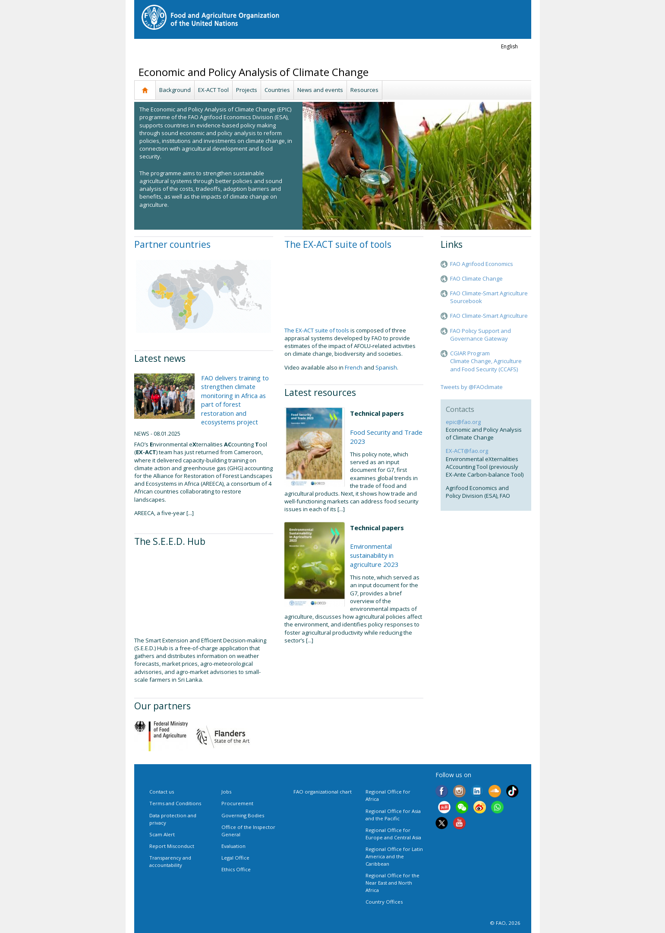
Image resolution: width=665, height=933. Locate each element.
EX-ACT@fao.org (467, 451)
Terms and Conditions (175, 803)
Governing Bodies (242, 815)
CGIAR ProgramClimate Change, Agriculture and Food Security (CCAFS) (486, 361)
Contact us (161, 791)
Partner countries (172, 244)
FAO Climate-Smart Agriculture (489, 315)
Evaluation (233, 846)
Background (175, 90)
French (353, 367)
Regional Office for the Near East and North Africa (392, 882)
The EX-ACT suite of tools (337, 244)
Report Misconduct (171, 846)
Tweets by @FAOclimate (472, 387)
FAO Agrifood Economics (481, 264)
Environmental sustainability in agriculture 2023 (374, 555)
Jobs (226, 791)
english (509, 46)
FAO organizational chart (322, 791)
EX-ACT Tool (213, 90)
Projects (246, 90)
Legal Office (235, 857)
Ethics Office (236, 869)
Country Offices (384, 901)
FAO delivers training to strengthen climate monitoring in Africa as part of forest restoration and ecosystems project (235, 399)
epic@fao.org (463, 422)
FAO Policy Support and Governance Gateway (480, 334)
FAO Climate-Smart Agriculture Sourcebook (489, 297)
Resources (364, 90)
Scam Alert (162, 834)
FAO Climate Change (476, 278)
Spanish (386, 367)
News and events (320, 90)
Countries (277, 90)
